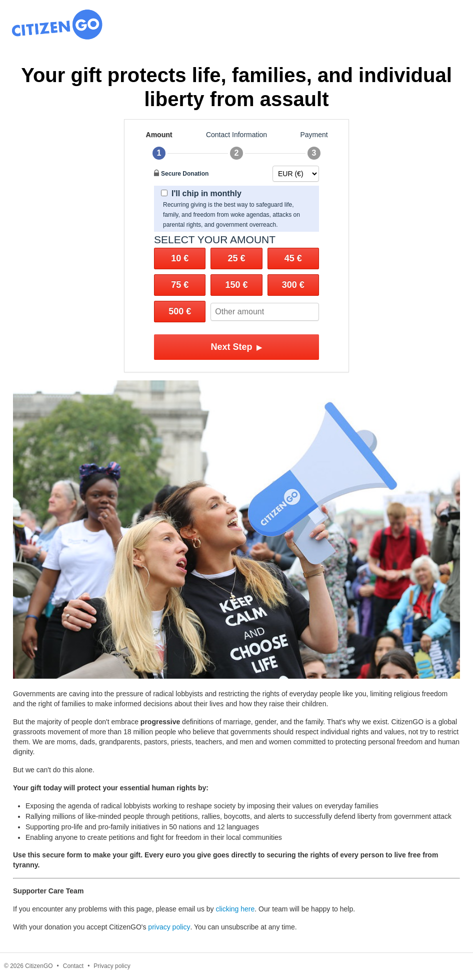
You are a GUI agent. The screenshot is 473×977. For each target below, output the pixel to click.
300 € (293, 285)
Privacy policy (112, 965)
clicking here (235, 909)
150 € (236, 285)
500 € (179, 311)
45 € (293, 258)
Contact (73, 965)
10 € (179, 258)
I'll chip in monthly (201, 193)
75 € (179, 285)
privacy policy (169, 927)
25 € (236, 258)
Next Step (236, 347)
